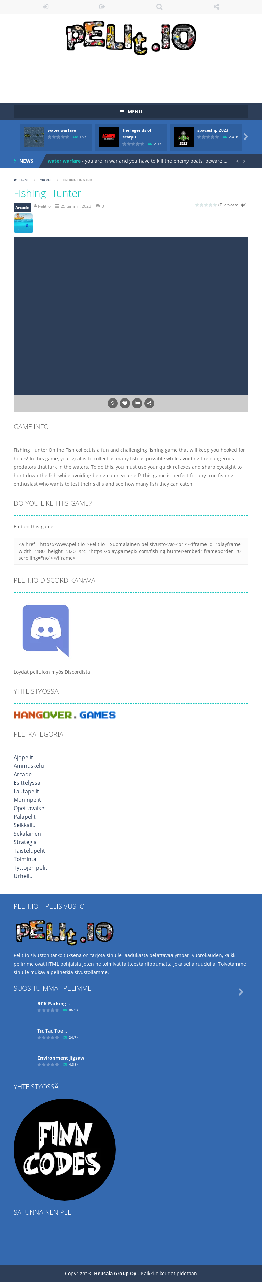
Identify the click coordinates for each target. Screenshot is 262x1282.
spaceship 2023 (212, 130)
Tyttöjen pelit (29, 868)
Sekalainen (26, 834)
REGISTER (103, 7)
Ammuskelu (27, 766)
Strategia (24, 842)
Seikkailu (24, 825)
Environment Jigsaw (60, 1058)
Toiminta (24, 859)
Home (24, 179)
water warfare (62, 130)
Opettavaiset (28, 808)
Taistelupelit (28, 851)
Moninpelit (26, 800)
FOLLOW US (217, 7)
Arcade (46, 179)
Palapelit (23, 817)
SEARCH (159, 7)
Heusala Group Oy (115, 1273)
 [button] (137, 403)
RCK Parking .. (53, 1003)
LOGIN (45, 7)
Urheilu (22, 876)
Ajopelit (22, 757)
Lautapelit (25, 791)
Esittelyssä (25, 783)
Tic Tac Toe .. (52, 1030)
